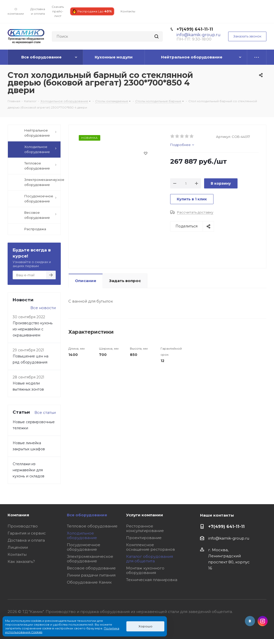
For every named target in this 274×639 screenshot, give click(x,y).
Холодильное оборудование (82, 535)
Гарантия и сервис (27, 533)
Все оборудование (87, 515)
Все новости (43, 307)
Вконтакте (250, 621)
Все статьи (45, 412)
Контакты (17, 554)
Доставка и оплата (26, 540)
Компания (18, 515)
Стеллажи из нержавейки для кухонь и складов (28, 470)
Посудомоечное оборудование (83, 547)
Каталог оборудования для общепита (149, 558)
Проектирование (144, 537)
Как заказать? (21, 561)
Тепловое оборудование (92, 526)
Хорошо (145, 626)
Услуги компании (144, 515)
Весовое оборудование (91, 568)
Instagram (263, 621)
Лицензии (18, 547)
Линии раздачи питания (91, 575)
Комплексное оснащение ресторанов (150, 547)
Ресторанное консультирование (145, 528)
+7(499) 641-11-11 (195, 29)
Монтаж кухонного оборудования (145, 570)
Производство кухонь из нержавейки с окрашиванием (33, 329)
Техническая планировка (151, 579)
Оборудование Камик (89, 582)
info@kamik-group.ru (228, 538)
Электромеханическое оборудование (90, 558)
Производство (23, 526)
